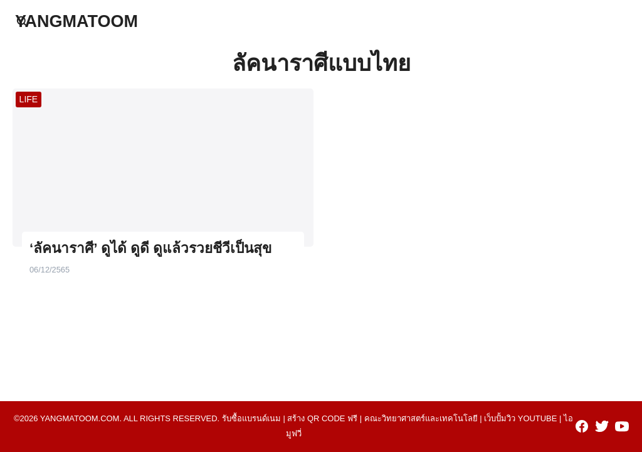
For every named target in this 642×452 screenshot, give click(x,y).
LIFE (28, 99)
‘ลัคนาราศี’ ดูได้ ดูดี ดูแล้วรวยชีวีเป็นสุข (150, 248)
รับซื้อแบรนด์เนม (251, 418)
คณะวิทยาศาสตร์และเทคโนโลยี (421, 418)
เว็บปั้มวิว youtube (520, 418)
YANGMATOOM (76, 21)
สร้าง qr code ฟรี (322, 418)
